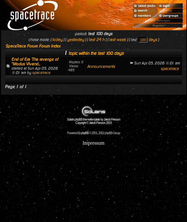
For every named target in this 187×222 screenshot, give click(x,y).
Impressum (93, 143)
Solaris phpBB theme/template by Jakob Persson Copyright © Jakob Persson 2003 (93, 120)
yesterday (75, 39)
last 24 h (96, 39)
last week (117, 39)
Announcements (101, 66)
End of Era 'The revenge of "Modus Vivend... (34, 61)
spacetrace (41, 73)
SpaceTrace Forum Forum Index (33, 46)
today (57, 39)
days (152, 39)
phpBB (85, 133)
